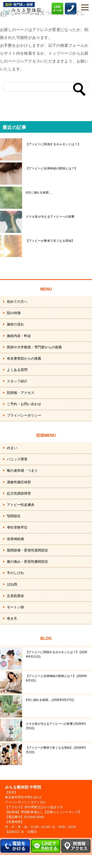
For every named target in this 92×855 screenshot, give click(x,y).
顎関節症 (14, 516)
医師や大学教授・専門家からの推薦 (34, 347)
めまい (12, 448)
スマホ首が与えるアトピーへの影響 (50, 216)
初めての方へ (17, 302)
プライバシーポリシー (24, 415)
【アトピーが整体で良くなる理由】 (50, 240)
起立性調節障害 (19, 493)
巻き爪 (12, 618)
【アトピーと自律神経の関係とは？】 (52, 168)
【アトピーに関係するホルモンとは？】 (53, 144)
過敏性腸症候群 (19, 482)
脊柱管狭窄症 (17, 527)
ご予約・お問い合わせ (24, 404)
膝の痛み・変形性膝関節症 (27, 562)
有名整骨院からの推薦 (24, 358)
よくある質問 (17, 370)
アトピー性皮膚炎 (20, 505)
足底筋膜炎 (15, 596)
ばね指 (12, 584)
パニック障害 (17, 459)
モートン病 (15, 607)
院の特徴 (14, 313)
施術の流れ (15, 324)
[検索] (46, 87)
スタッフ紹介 (17, 381)
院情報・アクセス (20, 393)
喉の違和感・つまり (22, 470)
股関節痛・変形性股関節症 (27, 550)
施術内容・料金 (19, 336)
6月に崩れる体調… (39, 192)
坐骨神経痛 (15, 539)
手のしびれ (15, 573)
